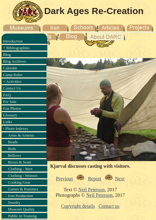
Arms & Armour (21, 135)
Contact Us (12, 88)
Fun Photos (12, 108)
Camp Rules (13, 74)
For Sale (9, 101)
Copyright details (78, 206)
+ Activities (12, 81)
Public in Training (22, 216)
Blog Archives (14, 61)
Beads (13, 142)
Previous (64, 178)
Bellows (14, 155)
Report (94, 178)
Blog (7, 54)
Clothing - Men (20, 169)
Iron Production (20, 195)
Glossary (10, 115)
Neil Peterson (91, 189)
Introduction (13, 41)
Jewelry (14, 202)
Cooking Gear (19, 182)
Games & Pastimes (23, 189)
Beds (12, 148)
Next (120, 178)
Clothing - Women (22, 175)
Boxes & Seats (19, 162)
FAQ (7, 95)
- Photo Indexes (15, 128)
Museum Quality (21, 209)
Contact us (109, 206)
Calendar (10, 68)
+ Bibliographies (16, 48)
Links (7, 121)
